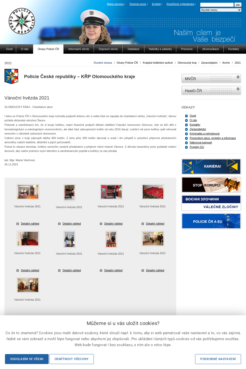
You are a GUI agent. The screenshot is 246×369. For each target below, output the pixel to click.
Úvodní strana (103, 62)
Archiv (226, 62)
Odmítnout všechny (72, 359)
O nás (193, 120)
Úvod (193, 115)
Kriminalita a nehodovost (204, 133)
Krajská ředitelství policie (158, 62)
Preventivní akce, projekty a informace (213, 138)
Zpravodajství (209, 62)
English (156, 3)
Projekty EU (197, 146)
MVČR (211, 78)
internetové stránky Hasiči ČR (211, 90)
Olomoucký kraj (187, 62)
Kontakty (195, 124)
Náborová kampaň (201, 142)
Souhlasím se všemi (26, 359)
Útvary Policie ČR (127, 62)
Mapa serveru (115, 3)
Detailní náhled (30, 223)
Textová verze (137, 3)
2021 (238, 62)
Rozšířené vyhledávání (180, 3)
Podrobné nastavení (218, 359)
